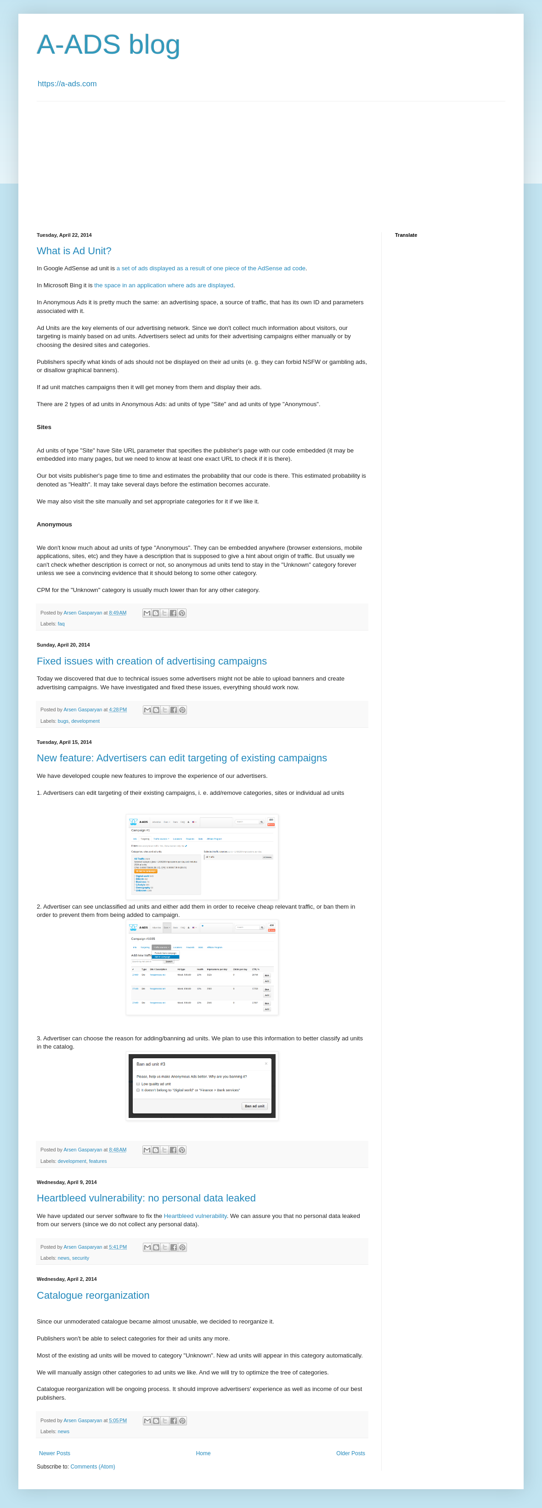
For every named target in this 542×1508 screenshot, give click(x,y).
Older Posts (350, 1453)
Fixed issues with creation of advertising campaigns (152, 661)
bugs (63, 721)
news (63, 1258)
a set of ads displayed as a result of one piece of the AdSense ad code (211, 268)
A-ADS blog (109, 44)
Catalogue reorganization (93, 1295)
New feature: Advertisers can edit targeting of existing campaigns (182, 758)
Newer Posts (54, 1453)
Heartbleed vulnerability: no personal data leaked (146, 1198)
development (85, 721)
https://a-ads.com (67, 83)
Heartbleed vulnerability (195, 1215)
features (98, 1161)
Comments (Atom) (92, 1466)
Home (203, 1453)
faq (61, 623)
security (80, 1258)
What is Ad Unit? (74, 251)
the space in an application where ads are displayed (163, 285)
